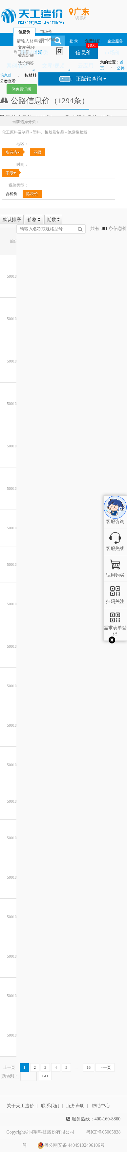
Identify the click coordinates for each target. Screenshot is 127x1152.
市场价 (112, 52)
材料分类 (34, 52)
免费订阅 (21, 89)
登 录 (73, 41)
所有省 (13, 152)
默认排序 (12, 219)
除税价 (32, 193)
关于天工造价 (20, 1105)
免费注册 (93, 41)
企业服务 (115, 41)
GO (45, 1076)
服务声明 (75, 1105)
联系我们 (50, 1105)
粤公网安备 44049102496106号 (71, 1145)
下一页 (105, 1067)
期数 (53, 219)
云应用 (86, 65)
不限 (37, 152)
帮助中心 (101, 1105)
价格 (34, 219)
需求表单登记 (115, 627)
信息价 (83, 52)
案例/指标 (18, 65)
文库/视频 (53, 65)
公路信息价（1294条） (44, 100)
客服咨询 (115, 516)
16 (89, 1067)
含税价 (11, 193)
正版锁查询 (82, 79)
